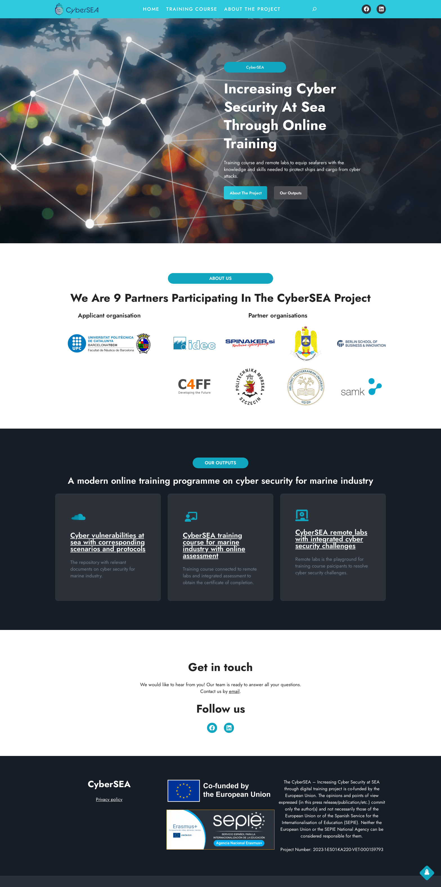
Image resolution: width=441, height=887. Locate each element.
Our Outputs (290, 191)
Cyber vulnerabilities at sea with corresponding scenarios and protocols (107, 542)
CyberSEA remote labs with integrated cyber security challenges (331, 539)
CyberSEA (109, 784)
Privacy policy (109, 799)
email (234, 691)
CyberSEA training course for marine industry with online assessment (214, 545)
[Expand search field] (314, 9)
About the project (246, 191)
